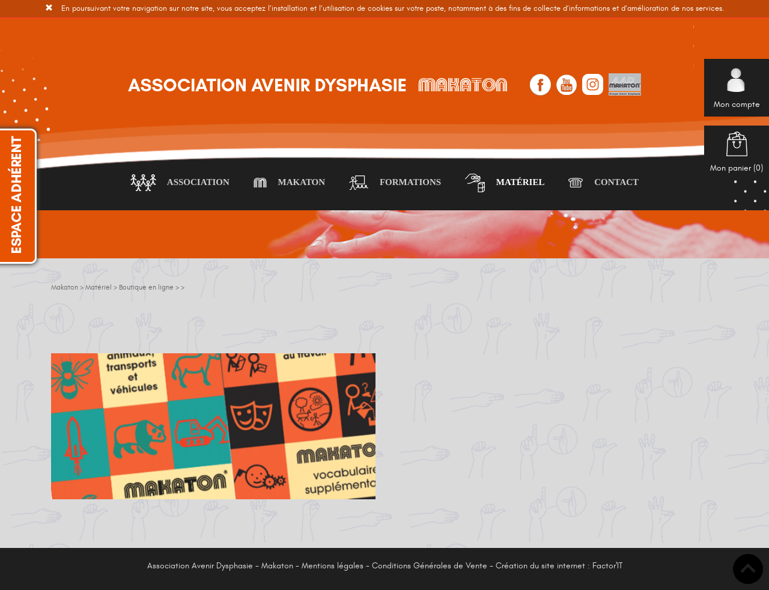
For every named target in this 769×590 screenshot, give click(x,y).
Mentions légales (332, 566)
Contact (603, 183)
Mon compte (737, 92)
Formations (395, 183)
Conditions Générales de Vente (429, 566)
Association (179, 183)
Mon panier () (736, 156)
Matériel (504, 183)
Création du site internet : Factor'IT (559, 566)
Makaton (289, 183)
